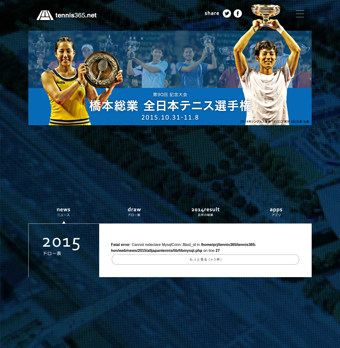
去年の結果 (205, 212)
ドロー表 (134, 212)
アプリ (276, 212)
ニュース (63, 212)
